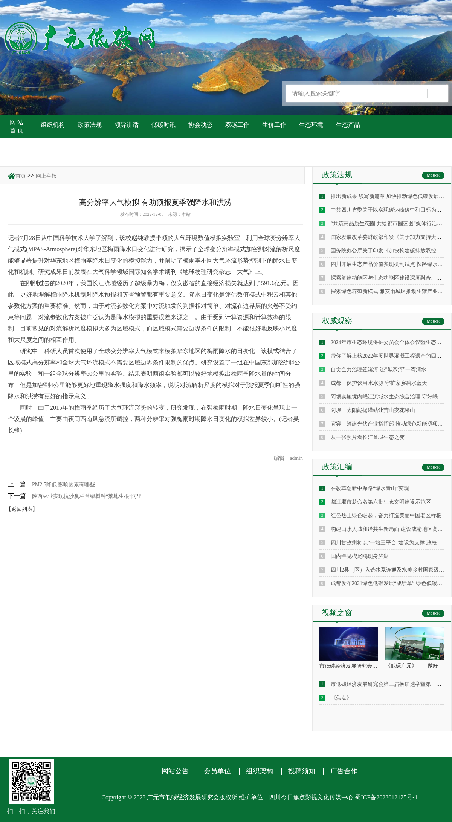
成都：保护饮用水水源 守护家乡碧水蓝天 (379, 383)
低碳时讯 (163, 124)
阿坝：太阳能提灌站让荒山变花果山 (373, 410)
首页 (20, 176)
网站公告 (175, 771)
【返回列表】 (22, 509)
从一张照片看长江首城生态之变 (368, 437)
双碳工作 (237, 124)
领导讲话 (127, 124)
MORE (433, 175)
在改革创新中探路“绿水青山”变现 (370, 488)
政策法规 (90, 124)
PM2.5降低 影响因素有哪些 (63, 484)
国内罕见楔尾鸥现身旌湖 (360, 556)
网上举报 (46, 176)
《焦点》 (341, 698)
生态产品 (348, 124)
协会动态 (200, 124)
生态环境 (311, 124)
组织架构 (259, 771)
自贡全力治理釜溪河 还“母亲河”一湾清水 (378, 369)
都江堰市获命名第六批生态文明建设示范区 (381, 502)
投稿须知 (301, 771)
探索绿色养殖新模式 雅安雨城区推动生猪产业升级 (389, 291)
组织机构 (53, 124)
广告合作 (343, 771)
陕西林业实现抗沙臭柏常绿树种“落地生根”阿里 (87, 496)
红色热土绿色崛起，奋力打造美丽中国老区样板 (386, 515)
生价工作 (274, 124)
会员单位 (217, 771)
